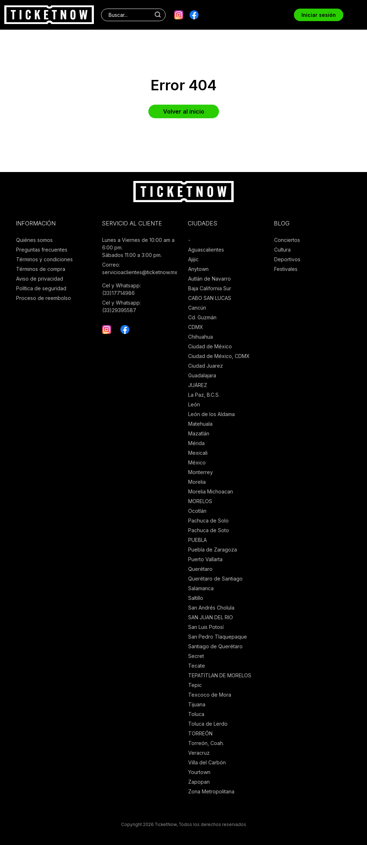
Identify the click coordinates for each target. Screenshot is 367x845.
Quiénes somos (34, 240)
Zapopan (199, 782)
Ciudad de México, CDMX (219, 356)
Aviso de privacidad (39, 279)
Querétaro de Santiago (215, 579)
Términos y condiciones (44, 259)
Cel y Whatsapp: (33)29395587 (121, 306)
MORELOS (200, 501)
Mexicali (198, 453)
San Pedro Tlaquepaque (217, 637)
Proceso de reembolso (43, 298)
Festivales (285, 269)
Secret (196, 656)
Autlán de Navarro (209, 279)
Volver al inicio (183, 111)
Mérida (196, 443)
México (197, 462)
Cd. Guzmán (202, 317)
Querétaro (200, 569)
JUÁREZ (197, 385)
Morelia (197, 482)
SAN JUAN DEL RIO (210, 617)
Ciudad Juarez (205, 366)
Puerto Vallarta (205, 559)
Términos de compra (40, 269)
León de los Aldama (211, 414)
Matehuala (200, 424)
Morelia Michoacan (210, 491)
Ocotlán (197, 511)
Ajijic (193, 259)
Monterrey (200, 472)
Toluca (196, 714)
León (194, 404)
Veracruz (199, 753)
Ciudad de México (210, 346)
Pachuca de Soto (208, 530)
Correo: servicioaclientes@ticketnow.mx (139, 268)
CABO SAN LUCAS (209, 298)
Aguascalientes (206, 250)
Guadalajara (202, 375)
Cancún (197, 308)
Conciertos (287, 240)
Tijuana (196, 704)
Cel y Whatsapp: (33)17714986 (121, 289)
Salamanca (201, 588)
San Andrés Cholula (211, 608)
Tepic (195, 685)
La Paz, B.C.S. (204, 395)
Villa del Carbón (207, 762)
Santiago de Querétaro (215, 646)
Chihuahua (200, 337)
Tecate (196, 666)
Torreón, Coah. (206, 743)
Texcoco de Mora (209, 695)
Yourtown (199, 772)
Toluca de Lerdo (208, 724)
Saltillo (195, 598)
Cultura (282, 250)
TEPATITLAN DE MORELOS (219, 675)
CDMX (195, 327)
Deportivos (287, 259)
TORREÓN (200, 733)
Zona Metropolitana (211, 791)
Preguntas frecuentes (41, 250)
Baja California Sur (209, 288)
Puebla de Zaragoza (212, 549)
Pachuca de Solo (208, 520)
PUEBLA (197, 540)
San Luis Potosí (206, 627)
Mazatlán (198, 433)
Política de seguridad (41, 288)
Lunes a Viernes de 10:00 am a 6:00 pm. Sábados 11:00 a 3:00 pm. (138, 247)
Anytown (198, 269)
